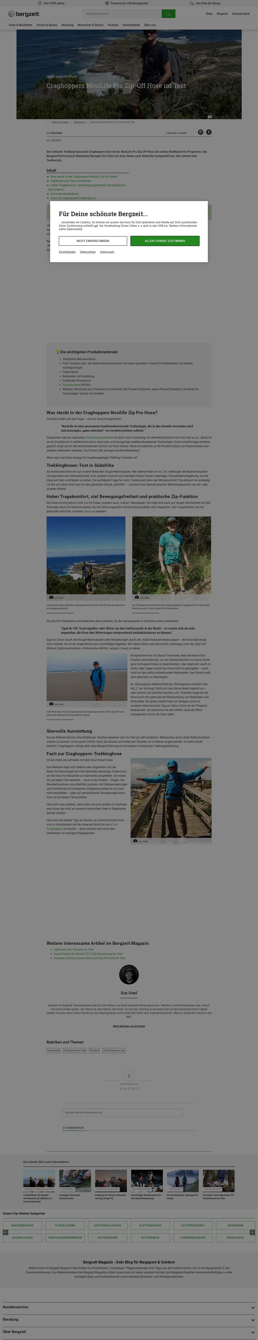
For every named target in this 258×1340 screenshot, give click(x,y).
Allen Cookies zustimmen (165, 241)
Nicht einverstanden (93, 241)
